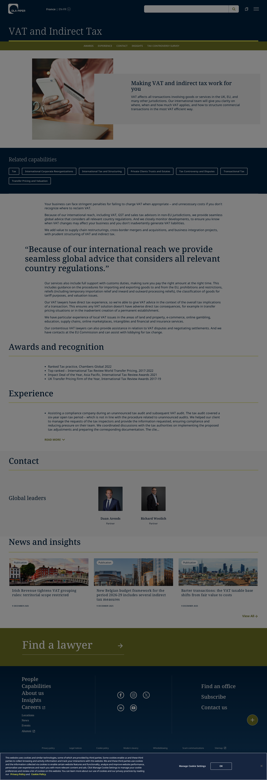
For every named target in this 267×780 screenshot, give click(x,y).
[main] (133, 766)
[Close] (261, 766)
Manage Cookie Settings (192, 766)
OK (221, 766)
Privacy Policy (17, 774)
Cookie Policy (38, 774)
